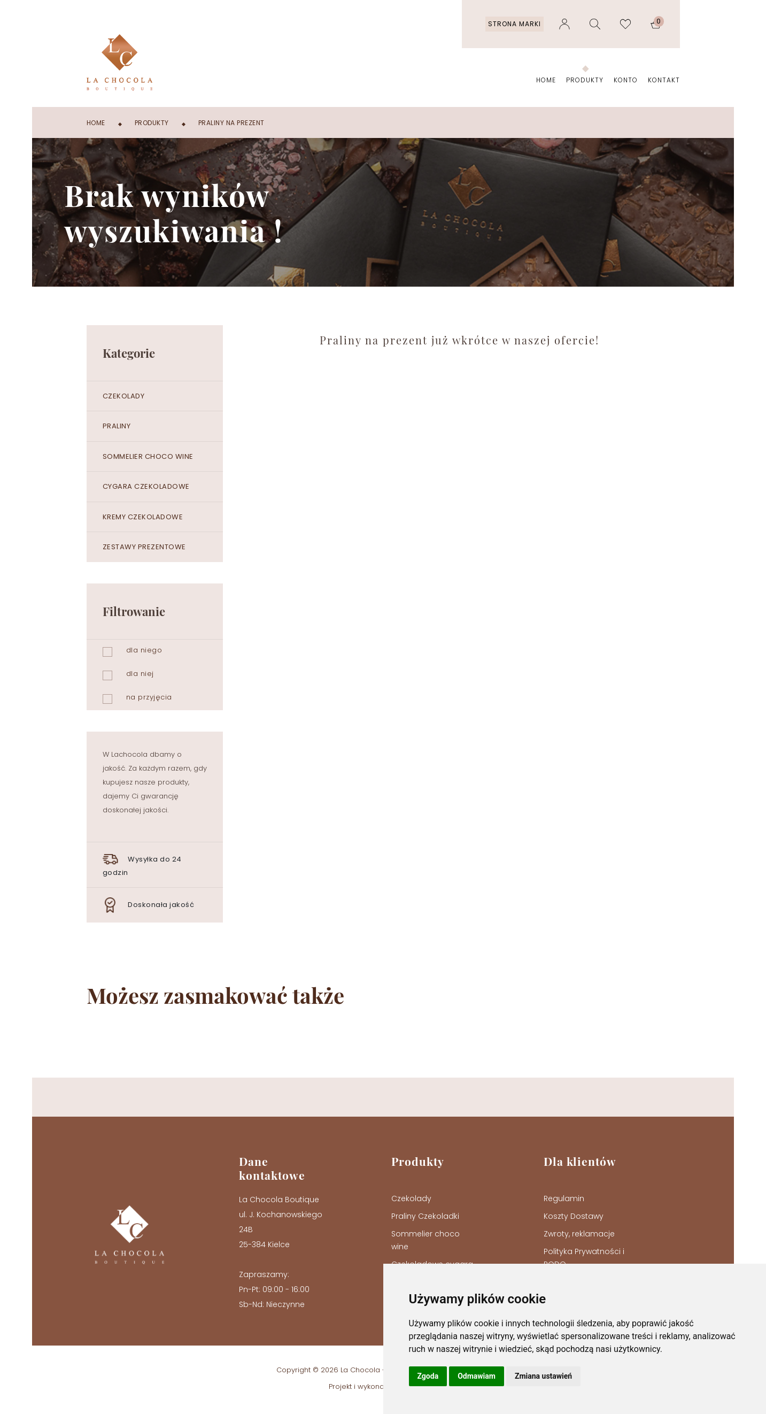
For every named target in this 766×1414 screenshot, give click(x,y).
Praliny (117, 426)
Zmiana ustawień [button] (543, 1376)
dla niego (144, 650)
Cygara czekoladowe (146, 486)
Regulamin (564, 1198)
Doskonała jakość (149, 905)
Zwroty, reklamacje (579, 1233)
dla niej (140, 673)
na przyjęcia (149, 697)
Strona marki (514, 23)
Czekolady (124, 396)
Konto (626, 79)
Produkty (584, 79)
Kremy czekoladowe (143, 517)
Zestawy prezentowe (144, 547)
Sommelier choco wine (148, 456)
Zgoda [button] (428, 1376)
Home (546, 79)
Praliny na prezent (231, 122)
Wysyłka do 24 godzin (142, 865)
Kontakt (664, 79)
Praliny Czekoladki (425, 1216)
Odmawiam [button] (477, 1376)
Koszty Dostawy (573, 1216)
